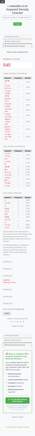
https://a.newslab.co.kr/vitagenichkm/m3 (17, 52)
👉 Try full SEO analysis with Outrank (17, 400)
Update (6, 313)
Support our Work (17, 326)
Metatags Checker (11, 36)
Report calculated (13, 309)
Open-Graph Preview (12, 41)
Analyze (17, 24)
